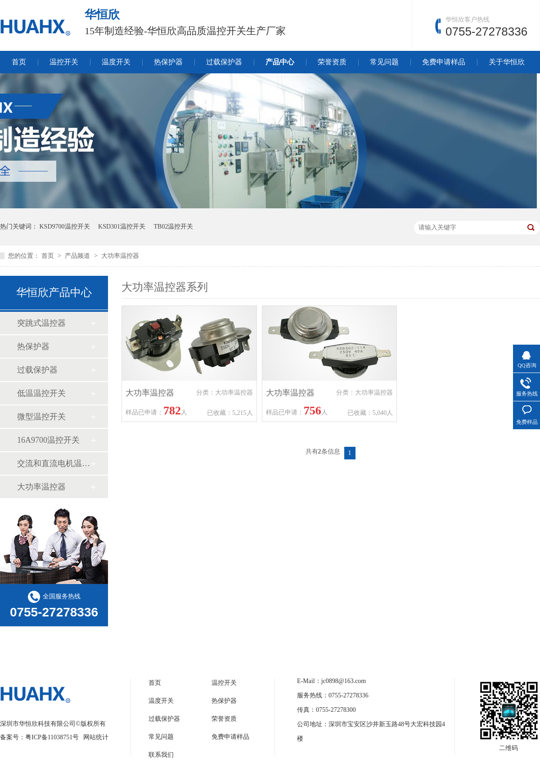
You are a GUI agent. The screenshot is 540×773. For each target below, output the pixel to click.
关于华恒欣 (507, 62)
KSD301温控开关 (121, 226)
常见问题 (384, 62)
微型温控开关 (41, 416)
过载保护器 (224, 62)
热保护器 (168, 62)
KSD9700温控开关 (65, 226)
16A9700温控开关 (48, 440)
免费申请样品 (443, 62)
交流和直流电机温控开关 (53, 463)
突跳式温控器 (41, 323)
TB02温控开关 (174, 226)
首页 (19, 62)
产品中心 (280, 62)
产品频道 (78, 255)
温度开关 (116, 62)
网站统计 (95, 737)
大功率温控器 (120, 255)
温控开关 (64, 62)
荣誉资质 (332, 62)
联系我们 (161, 754)
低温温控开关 (41, 393)
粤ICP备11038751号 (52, 737)
